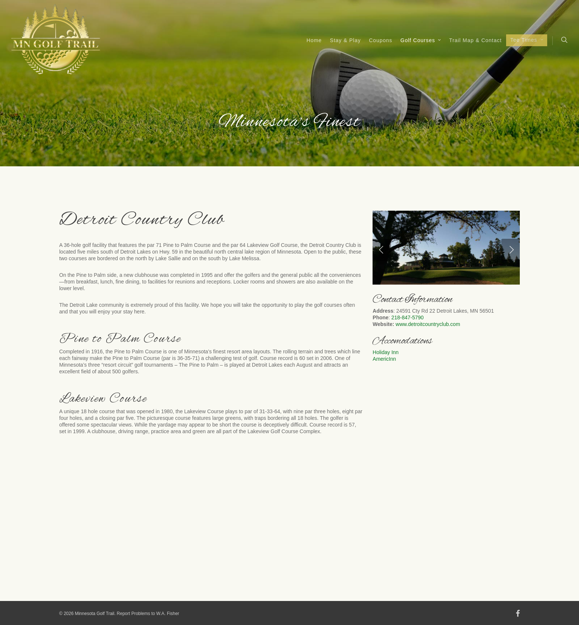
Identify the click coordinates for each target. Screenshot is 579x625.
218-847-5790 (407, 317)
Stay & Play (345, 40)
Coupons (380, 40)
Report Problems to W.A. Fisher (148, 613)
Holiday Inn (385, 352)
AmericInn (385, 359)
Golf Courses (421, 40)
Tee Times (527, 40)
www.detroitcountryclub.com (427, 324)
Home (314, 40)
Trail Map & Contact (475, 40)
